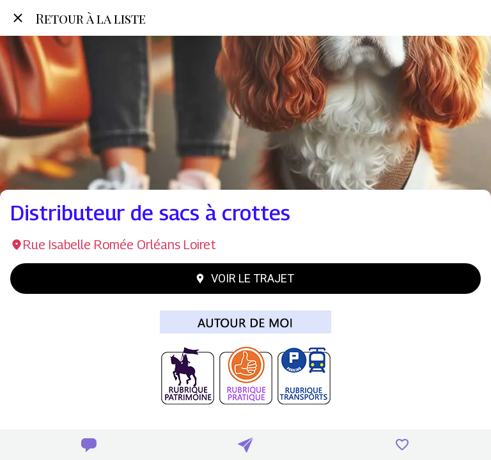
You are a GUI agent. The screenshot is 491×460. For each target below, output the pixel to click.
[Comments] (89, 444)
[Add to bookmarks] (402, 444)
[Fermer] (18, 18)
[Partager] (245, 444)
